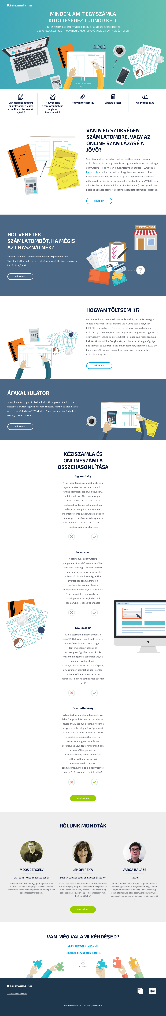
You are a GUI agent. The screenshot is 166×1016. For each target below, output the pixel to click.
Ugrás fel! (83, 966)
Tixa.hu (134, 877)
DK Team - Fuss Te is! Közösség (32, 877)
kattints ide (92, 172)
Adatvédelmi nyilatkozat (17, 994)
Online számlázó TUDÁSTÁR (83, 945)
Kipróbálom (83, 798)
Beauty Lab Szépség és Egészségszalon (83, 877)
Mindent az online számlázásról (83, 952)
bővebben (99, 201)
